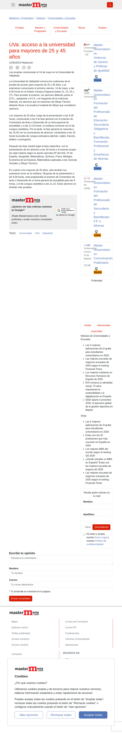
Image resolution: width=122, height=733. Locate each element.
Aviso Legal (101, 537)
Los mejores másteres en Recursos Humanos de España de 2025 (98, 376)
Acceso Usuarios (20, 639)
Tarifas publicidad (20, 633)
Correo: (13, 580)
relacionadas (103, 325)
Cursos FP (71, 627)
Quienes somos (19, 627)
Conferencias (72, 633)
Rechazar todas (61, 715)
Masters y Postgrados (40, 29)
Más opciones (29, 715)
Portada (19, 27)
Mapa (14, 621)
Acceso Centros (19, 645)
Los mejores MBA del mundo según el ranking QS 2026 (98, 452)
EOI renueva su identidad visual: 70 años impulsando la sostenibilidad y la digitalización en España (98, 389)
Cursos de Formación (76, 621)
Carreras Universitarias (77, 639)
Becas (81, 27)
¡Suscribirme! (101, 527)
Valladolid (47, 233)
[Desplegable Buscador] (110, 4)
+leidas (87, 325)
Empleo (102, 27)
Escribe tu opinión (22, 553)
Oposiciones (71, 645)
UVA (37, 233)
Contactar (16, 654)
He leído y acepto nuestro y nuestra (97, 539)
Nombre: (14, 568)
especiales (96, 331)
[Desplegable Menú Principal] (13, 4)
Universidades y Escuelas (60, 29)
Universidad (25, 233)
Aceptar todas (93, 715)
